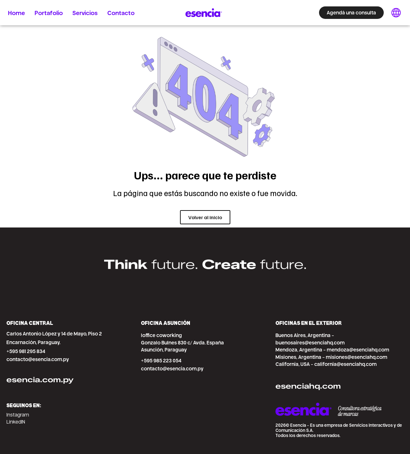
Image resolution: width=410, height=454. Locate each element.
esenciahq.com (308, 386)
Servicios (85, 12)
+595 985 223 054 (161, 361)
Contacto (121, 12)
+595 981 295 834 (25, 351)
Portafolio (49, 12)
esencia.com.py (40, 379)
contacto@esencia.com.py (37, 359)
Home (16, 12)
